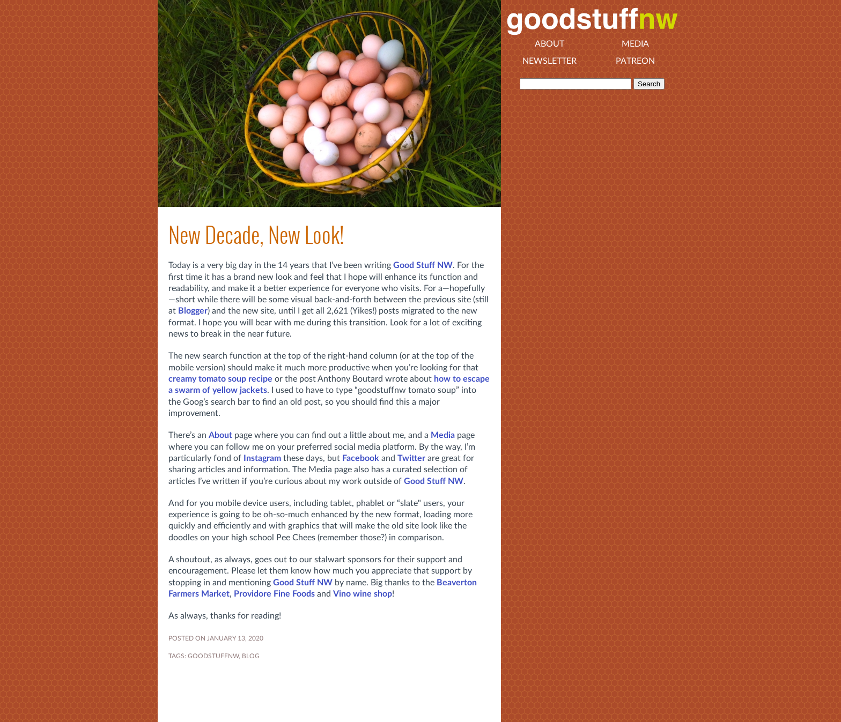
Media (443, 435)
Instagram (262, 458)
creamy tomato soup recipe (220, 379)
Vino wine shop (362, 594)
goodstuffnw (213, 656)
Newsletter (549, 61)
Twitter (411, 458)
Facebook (360, 458)
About (220, 435)
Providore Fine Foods (274, 594)
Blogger (193, 311)
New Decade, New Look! (256, 235)
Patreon (635, 61)
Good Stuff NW (423, 265)
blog (251, 656)
